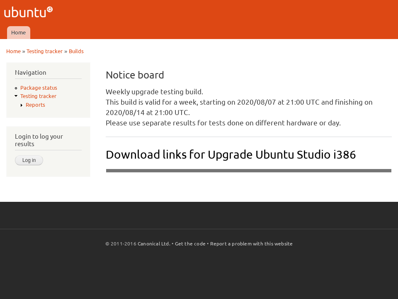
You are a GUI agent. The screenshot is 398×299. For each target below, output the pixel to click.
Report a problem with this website (251, 243)
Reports (35, 105)
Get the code (190, 243)
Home (18, 32)
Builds (76, 51)
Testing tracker (45, 51)
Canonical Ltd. (154, 243)
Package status (38, 88)
